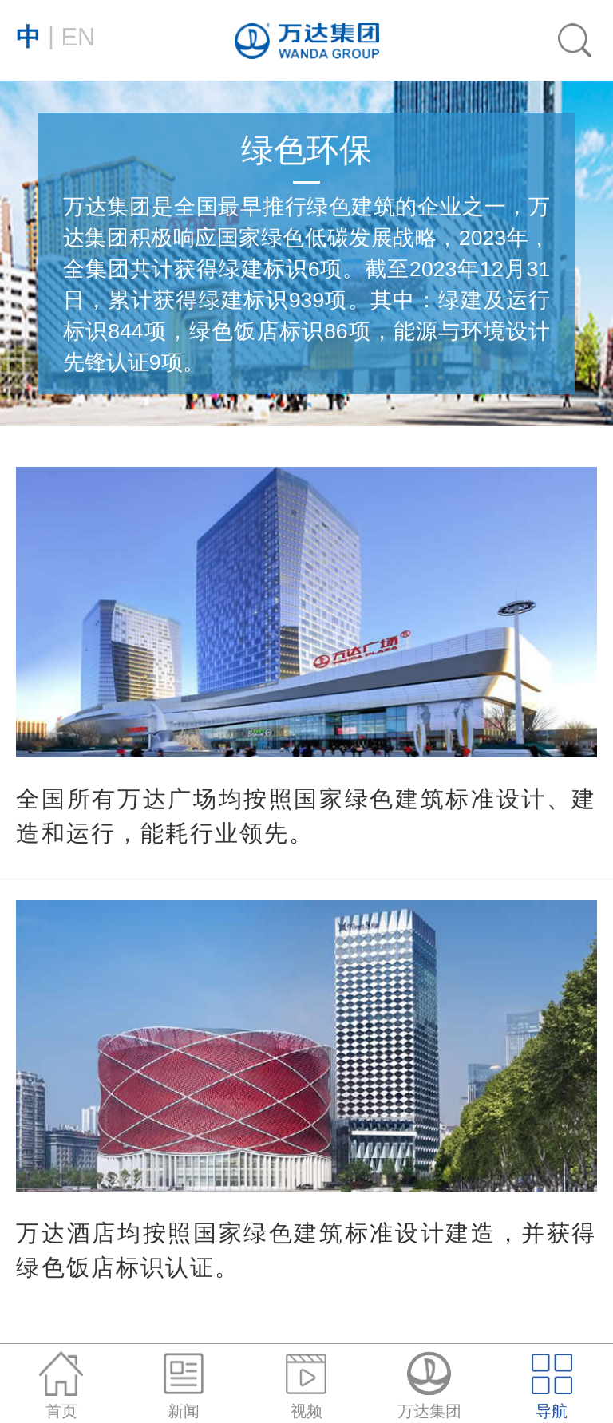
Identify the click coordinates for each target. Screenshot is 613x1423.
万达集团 (429, 1386)
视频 (306, 1386)
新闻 (184, 1386)
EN (55, 36)
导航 (552, 1386)
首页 (61, 1386)
